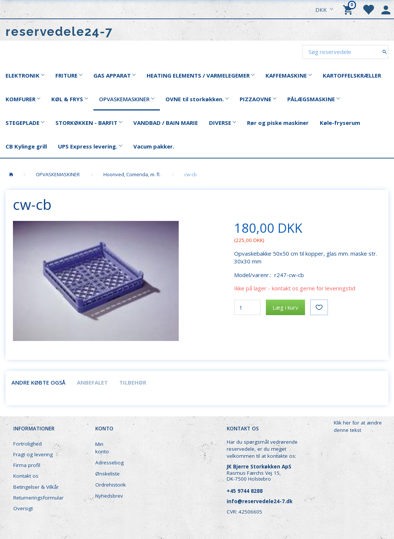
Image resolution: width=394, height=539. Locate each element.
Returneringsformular (38, 497)
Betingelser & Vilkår (36, 487)
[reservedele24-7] (59, 31)
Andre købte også (38, 382)
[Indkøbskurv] (349, 9)
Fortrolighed (27, 443)
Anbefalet (92, 382)
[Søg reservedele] (385, 51)
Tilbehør (132, 382)
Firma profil (26, 465)
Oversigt (23, 508)
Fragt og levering (33, 454)
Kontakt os (25, 476)
